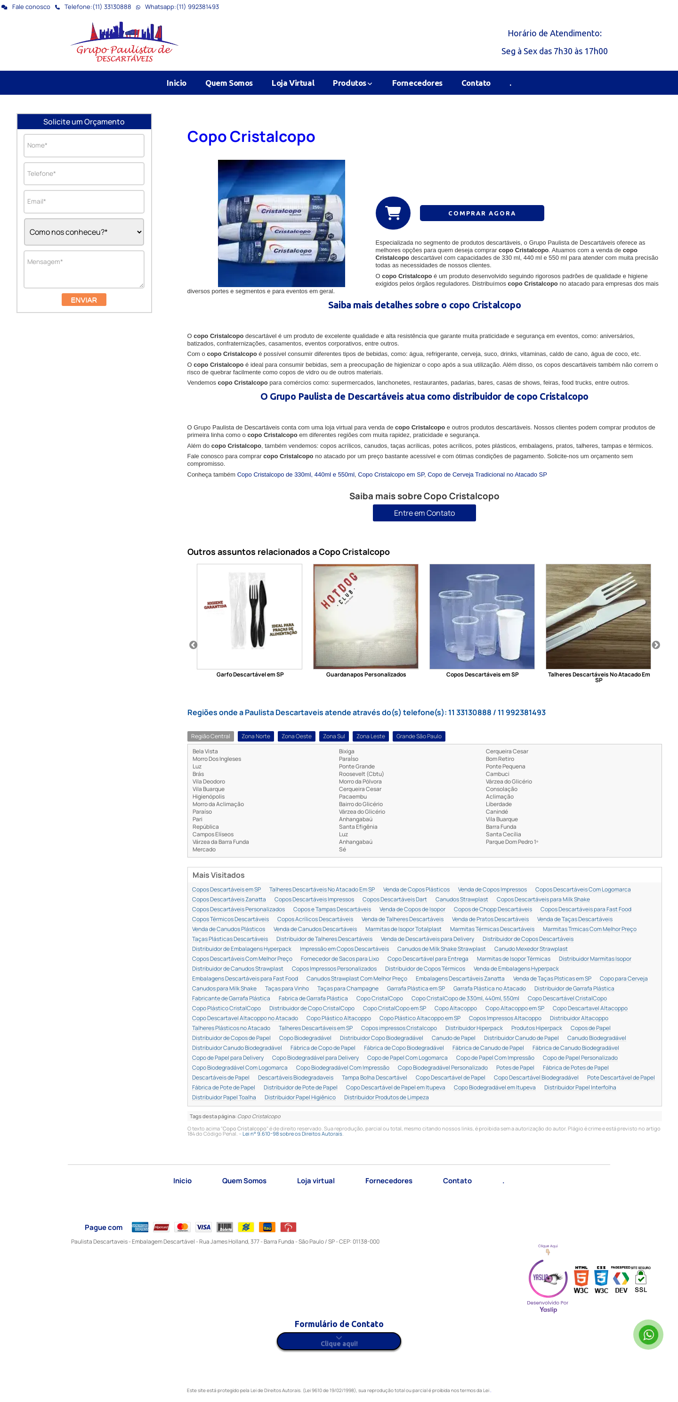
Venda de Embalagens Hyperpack (516, 969)
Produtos (353, 82)
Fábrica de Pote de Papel (223, 1088)
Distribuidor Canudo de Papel (521, 1038)
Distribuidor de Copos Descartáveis (528, 939)
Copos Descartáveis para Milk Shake (543, 900)
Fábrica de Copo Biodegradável (404, 1048)
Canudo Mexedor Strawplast (531, 949)
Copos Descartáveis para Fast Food (586, 910)
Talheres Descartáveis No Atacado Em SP (322, 890)
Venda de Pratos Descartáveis (490, 919)
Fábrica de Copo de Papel (323, 1048)
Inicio (176, 82)
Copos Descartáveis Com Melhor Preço (242, 959)
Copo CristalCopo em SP (394, 1009)
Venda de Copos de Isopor (412, 910)
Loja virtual (316, 1181)
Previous (193, 645)
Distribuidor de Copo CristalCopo (312, 1009)
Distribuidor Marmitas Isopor (595, 959)
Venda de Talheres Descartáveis (403, 919)
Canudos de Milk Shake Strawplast (441, 949)
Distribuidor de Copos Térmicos (425, 969)
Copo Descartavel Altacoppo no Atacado (245, 1018)
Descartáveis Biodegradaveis (295, 1078)
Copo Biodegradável (305, 1038)
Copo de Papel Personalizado (580, 1058)
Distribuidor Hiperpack (474, 1028)
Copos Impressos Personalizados (334, 969)
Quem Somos (229, 82)
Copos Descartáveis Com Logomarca (583, 890)
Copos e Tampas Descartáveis (332, 910)
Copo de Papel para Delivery (228, 1058)
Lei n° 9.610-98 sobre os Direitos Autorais (292, 1133)
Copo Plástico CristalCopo (226, 1009)
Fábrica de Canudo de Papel (488, 1048)
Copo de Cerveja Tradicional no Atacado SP (487, 474)
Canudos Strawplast (462, 900)
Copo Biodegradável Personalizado (443, 1068)
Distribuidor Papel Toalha (224, 1098)
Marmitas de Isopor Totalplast (403, 929)
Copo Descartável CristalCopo (567, 999)
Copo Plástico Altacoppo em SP (419, 1018)
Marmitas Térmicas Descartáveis (492, 929)
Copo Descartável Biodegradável (536, 1078)
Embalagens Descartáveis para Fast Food (245, 979)
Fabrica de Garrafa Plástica (313, 999)
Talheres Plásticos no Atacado (231, 1028)
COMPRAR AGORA (482, 213)
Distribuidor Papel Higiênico (300, 1098)
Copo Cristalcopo (251, 136)
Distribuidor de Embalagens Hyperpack (241, 949)
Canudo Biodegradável (596, 1038)
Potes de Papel (515, 1068)
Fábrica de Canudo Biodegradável (576, 1048)
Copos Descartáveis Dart (395, 900)
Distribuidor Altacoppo (579, 1018)
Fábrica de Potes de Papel (576, 1068)
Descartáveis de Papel (221, 1078)
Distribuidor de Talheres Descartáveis (324, 939)
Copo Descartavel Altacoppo (590, 1009)
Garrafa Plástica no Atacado (489, 989)
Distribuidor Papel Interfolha (580, 1088)
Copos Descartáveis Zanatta (229, 900)
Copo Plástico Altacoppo (339, 1018)
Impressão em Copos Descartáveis (344, 949)
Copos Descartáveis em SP (226, 890)
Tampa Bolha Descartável (374, 1078)
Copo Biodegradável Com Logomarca (240, 1068)
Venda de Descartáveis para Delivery (427, 939)
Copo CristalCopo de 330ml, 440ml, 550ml (465, 999)
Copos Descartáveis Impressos (314, 900)
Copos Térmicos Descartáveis (230, 919)
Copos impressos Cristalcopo (399, 1028)
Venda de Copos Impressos (492, 890)
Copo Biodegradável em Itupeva (495, 1088)
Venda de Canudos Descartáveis (315, 929)
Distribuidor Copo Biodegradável (381, 1038)
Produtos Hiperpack (536, 1028)
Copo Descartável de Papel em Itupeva (395, 1088)
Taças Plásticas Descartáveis (230, 939)
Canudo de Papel (454, 1038)
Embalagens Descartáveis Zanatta (460, 979)
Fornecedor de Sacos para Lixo (340, 959)
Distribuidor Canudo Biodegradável (237, 1048)
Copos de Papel (591, 1028)
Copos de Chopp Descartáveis (493, 910)
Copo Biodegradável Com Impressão (342, 1068)
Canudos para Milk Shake (224, 989)
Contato (476, 82)
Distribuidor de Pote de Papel (301, 1088)
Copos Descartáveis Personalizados (238, 910)
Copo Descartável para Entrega (427, 959)
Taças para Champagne (348, 989)
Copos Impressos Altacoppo (505, 1018)
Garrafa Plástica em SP (416, 989)
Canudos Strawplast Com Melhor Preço (357, 979)
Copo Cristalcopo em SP (391, 474)
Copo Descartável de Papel (450, 1078)
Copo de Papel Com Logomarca (407, 1058)
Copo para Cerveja (624, 979)
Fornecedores (417, 82)
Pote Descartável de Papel (621, 1078)
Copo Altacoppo (456, 1009)
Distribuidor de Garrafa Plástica (574, 989)
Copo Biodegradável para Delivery (315, 1058)
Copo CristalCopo (379, 999)
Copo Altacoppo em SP (514, 1009)
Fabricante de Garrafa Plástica (231, 999)
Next (656, 645)
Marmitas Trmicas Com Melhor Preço (590, 929)
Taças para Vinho (287, 989)
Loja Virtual (293, 82)
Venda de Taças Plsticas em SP (552, 979)
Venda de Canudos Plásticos (228, 929)
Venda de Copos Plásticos (416, 890)
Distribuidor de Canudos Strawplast (237, 969)
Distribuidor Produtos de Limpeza (386, 1098)
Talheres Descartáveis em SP (316, 1028)
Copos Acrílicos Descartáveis (315, 919)
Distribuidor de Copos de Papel (231, 1038)
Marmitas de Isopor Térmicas (513, 959)
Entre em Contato (424, 513)
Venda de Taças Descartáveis (575, 919)
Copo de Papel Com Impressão (495, 1058)
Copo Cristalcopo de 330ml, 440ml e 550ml (296, 474)
